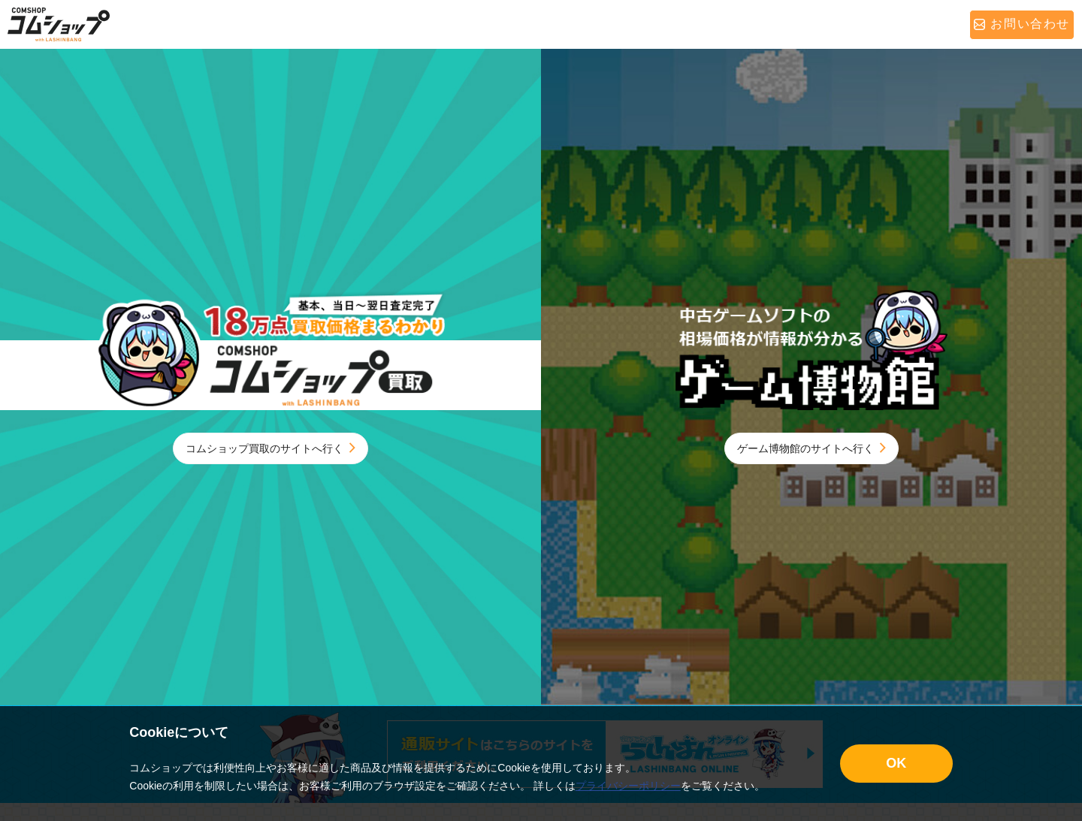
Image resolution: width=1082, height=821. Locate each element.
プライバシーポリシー (628, 786)
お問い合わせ (1022, 23)
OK (896, 763)
